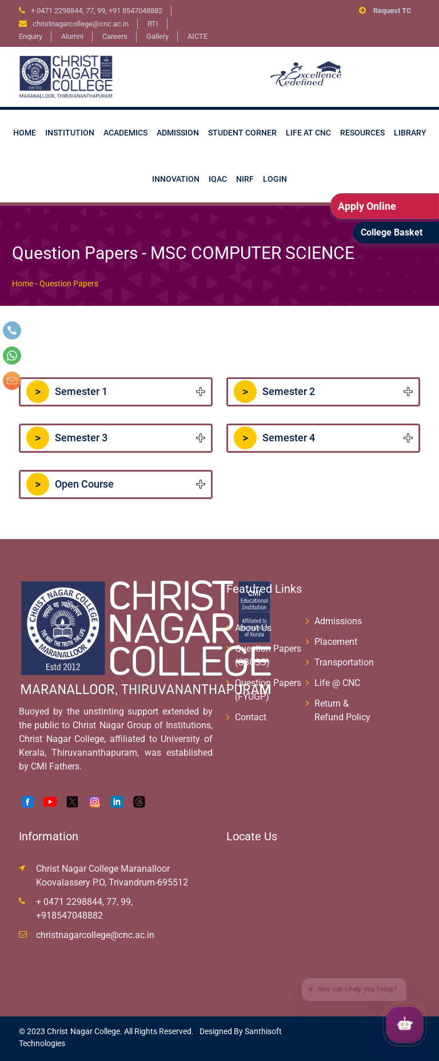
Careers (114, 36)
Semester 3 (66, 437)
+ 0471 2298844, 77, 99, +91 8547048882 (96, 10)
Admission (178, 132)
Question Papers (68, 283)
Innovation (175, 179)
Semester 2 (274, 391)
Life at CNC (308, 132)
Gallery (157, 36)
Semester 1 (66, 391)
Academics (125, 132)
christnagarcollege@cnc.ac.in (95, 935)
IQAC (218, 179)
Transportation (344, 662)
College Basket (391, 232)
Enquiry (30, 36)
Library (410, 132)
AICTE (197, 36)
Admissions (338, 621)
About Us (253, 628)
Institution (69, 132)
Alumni (72, 36)
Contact (250, 717)
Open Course (70, 484)
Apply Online (367, 206)
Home (24, 132)
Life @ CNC (337, 682)
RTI (152, 23)
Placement (335, 641)
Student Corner (242, 132)
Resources (362, 132)
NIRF (245, 179)
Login (275, 179)
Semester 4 (274, 437)
